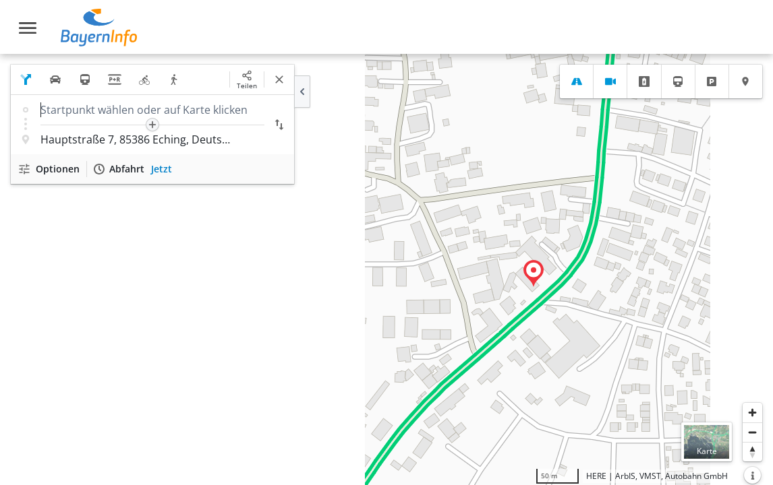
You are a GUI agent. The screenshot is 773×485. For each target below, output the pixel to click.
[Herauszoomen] (752, 432)
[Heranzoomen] (752, 412)
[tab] (576, 81)
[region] (386, 269)
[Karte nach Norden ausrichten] (752, 451)
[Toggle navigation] (28, 28)
